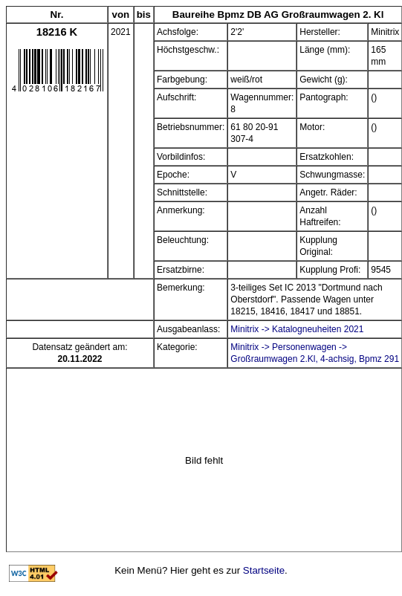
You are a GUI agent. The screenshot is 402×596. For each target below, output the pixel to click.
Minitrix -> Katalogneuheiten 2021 (296, 329)
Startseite (264, 570)
